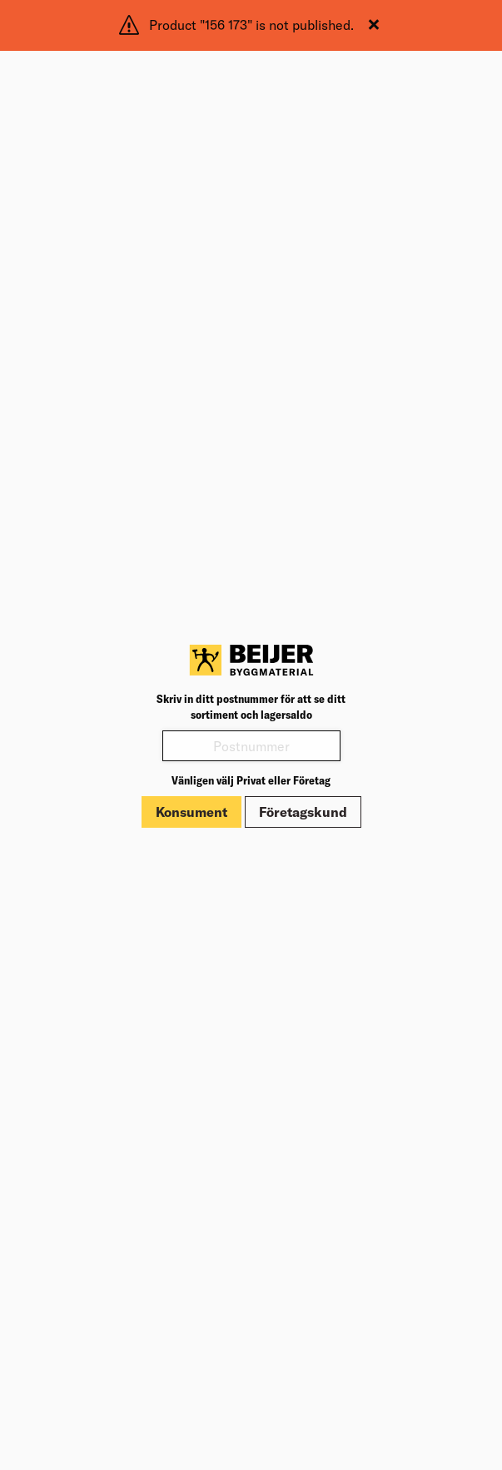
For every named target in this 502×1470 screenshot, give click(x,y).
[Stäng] (374, 25)
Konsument (191, 812)
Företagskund (303, 812)
